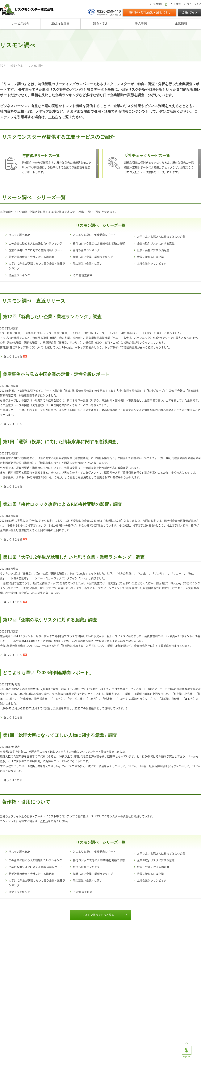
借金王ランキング (19, 275)
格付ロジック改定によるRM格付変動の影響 (99, 243)
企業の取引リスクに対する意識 (155, 243)
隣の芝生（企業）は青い (87, 263)
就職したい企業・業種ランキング (93, 257)
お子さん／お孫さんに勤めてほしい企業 (161, 236)
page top (186, 1049)
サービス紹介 (20, 23)
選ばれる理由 (60, 23)
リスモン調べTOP (19, 234)
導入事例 (141, 23)
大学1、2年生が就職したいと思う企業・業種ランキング (37, 266)
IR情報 (177, 4)
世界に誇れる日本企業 (150, 257)
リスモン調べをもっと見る (98, 915)
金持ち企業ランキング (86, 250)
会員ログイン (189, 12)
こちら (53, 117)
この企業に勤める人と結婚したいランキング (35, 243)
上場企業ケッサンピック (151, 263)
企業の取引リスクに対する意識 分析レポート (36, 250)
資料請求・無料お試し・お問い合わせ (149, 12)
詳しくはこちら (13, 356)
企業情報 (181, 23)
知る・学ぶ (100, 23)
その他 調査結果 (82, 275)
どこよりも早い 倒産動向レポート (94, 234)
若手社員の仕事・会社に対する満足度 (31, 257)
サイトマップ (194, 4)
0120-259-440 (109, 11)
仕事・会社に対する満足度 (153, 250)
